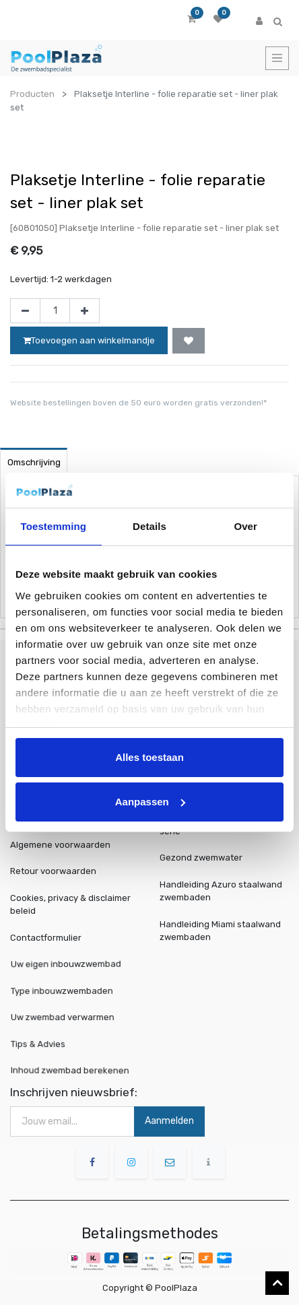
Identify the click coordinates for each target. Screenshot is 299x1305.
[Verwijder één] (25, 311)
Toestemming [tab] (54, 526)
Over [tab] (245, 526)
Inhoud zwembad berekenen (71, 1071)
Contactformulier (45, 938)
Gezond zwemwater (201, 857)
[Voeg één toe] (84, 311)
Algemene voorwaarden (60, 845)
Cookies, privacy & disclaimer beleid (70, 904)
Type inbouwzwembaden (64, 990)
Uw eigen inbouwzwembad (67, 964)
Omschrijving (34, 462)
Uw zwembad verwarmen (64, 1017)
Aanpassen (150, 801)
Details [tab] (149, 526)
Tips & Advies (43, 1043)
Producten (32, 94)
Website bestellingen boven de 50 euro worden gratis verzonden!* (138, 402)
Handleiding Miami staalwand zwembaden (220, 931)
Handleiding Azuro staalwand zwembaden (221, 891)
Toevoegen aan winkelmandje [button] (89, 340)
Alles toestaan (149, 757)
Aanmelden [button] (169, 1121)
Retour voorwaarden (53, 871)
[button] (188, 341)
